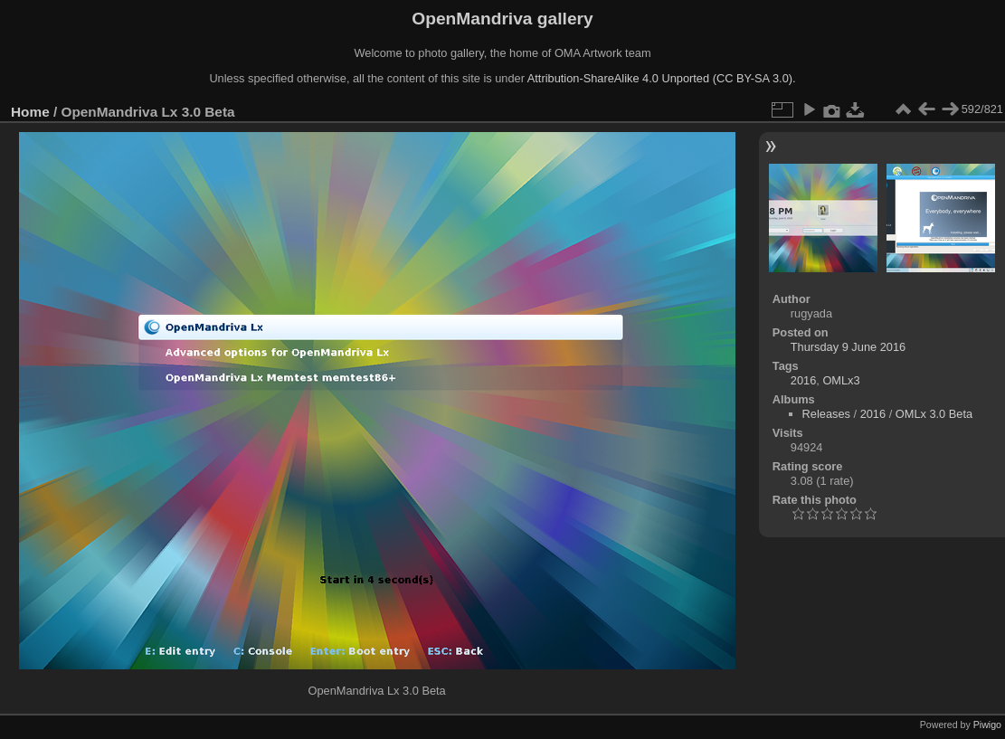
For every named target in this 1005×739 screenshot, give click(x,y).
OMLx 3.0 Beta (934, 414)
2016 (803, 380)
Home (30, 111)
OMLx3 (840, 380)
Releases (826, 414)
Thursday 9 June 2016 (848, 347)
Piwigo (987, 724)
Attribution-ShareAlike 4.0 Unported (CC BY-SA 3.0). (661, 78)
